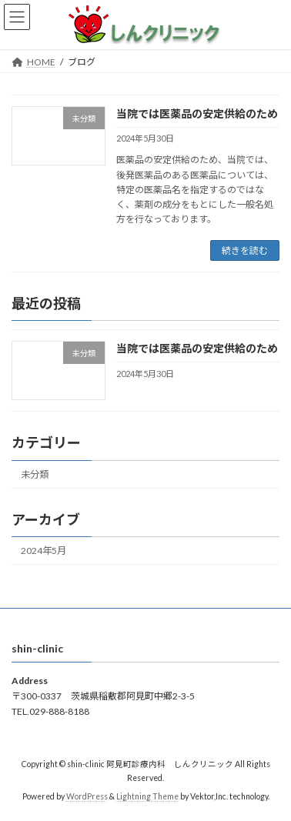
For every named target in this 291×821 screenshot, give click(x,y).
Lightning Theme (147, 797)
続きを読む (245, 250)
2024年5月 (43, 551)
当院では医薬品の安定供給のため (197, 113)
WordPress (87, 797)
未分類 (34, 474)
